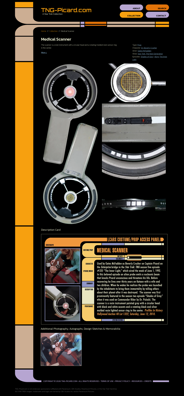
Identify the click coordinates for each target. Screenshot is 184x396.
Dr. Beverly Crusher (149, 45)
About (136, 6)
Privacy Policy (122, 379)
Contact (161, 13)
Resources (137, 379)
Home (43, 29)
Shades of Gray (147, 54)
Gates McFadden (144, 48)
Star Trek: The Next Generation (150, 51)
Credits (148, 379)
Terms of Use (107, 379)
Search (162, 6)
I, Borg (156, 54)
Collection (133, 13)
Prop (139, 42)
